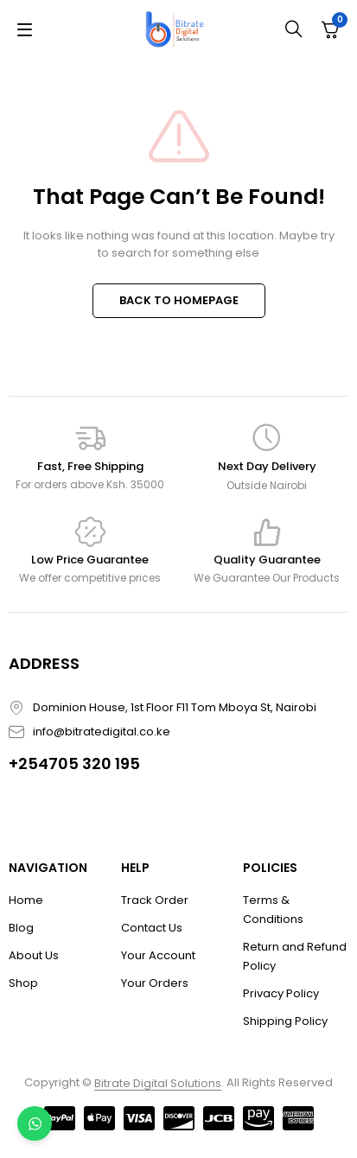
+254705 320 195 (74, 763)
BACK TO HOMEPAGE (179, 300)
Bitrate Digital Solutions (157, 1083)
